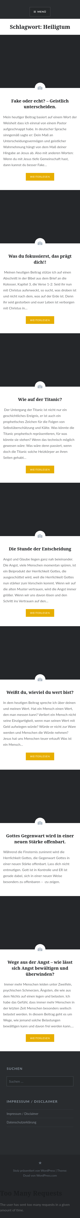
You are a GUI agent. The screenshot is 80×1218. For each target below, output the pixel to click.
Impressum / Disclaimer (22, 1114)
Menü (42, 11)
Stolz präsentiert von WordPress (34, 1170)
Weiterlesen (40, 176)
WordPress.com (46, 1175)
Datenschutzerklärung (21, 1122)
